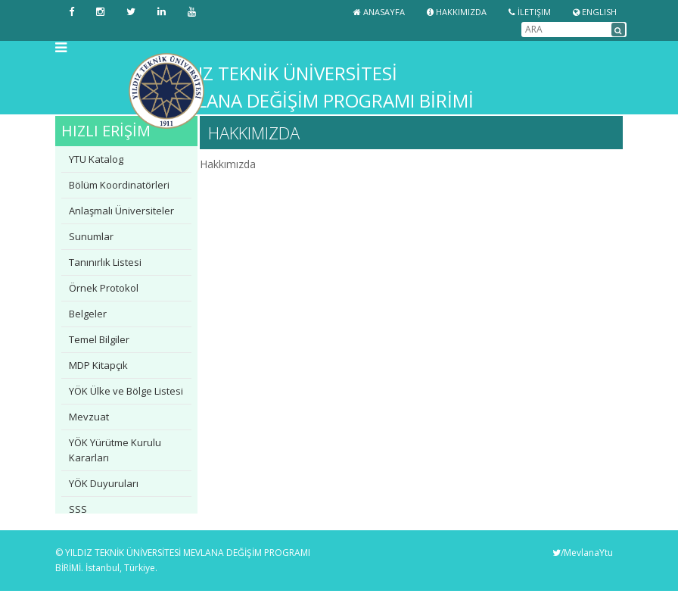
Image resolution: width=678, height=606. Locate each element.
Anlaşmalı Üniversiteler (121, 210)
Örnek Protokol (103, 288)
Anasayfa (379, 11)
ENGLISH (595, 11)
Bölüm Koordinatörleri (119, 185)
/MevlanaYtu (582, 552)
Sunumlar (91, 236)
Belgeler (88, 313)
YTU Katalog (96, 159)
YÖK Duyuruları (103, 483)
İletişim (529, 11)
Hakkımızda (457, 11)
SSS (78, 509)
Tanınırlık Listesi (105, 262)
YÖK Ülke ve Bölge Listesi (126, 391)
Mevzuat (89, 416)
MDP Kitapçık (98, 365)
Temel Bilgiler (99, 339)
